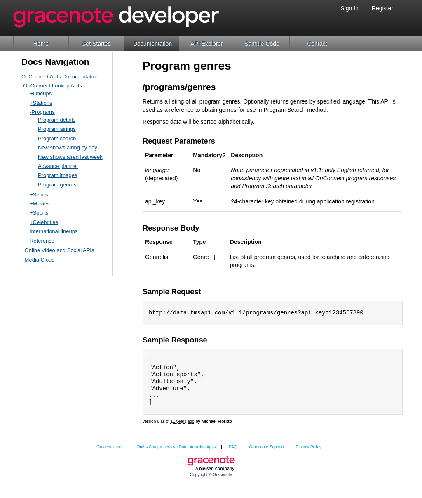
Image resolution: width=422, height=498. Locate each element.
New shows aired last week (70, 157)
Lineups (42, 93)
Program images (57, 175)
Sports (41, 213)
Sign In (349, 8)
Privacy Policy (308, 450)
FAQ (233, 450)
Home (41, 43)
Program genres (57, 185)
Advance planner (58, 166)
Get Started (96, 43)
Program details (56, 120)
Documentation (152, 43)
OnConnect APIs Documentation (59, 76)
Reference (42, 241)
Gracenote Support (266, 450)
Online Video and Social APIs (59, 250)
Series (40, 194)
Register (382, 8)
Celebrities (45, 222)
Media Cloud (40, 260)
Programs (42, 112)
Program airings (57, 129)
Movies (41, 204)
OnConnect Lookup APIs (52, 86)
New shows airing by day (67, 147)
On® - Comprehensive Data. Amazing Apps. (176, 450)
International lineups (53, 231)
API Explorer (206, 43)
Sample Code (261, 43)
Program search (57, 138)
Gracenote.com (110, 450)
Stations (42, 103)
